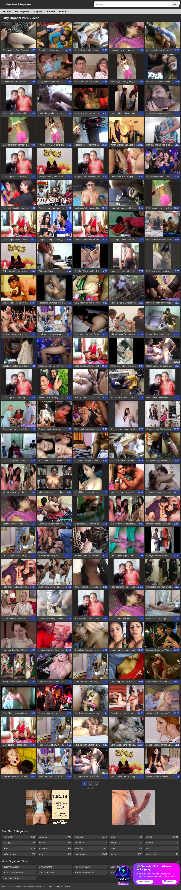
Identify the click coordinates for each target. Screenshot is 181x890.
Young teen (37, 11)
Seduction (63, 11)
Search (175, 4)
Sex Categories (22, 11)
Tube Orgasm (17, 4)
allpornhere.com (11, 867)
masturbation (91, 854)
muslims (55, 848)
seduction (91, 837)
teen (20, 848)
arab (127, 837)
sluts (127, 848)
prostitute (91, 843)
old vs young (20, 854)
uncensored (162, 854)
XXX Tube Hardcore (13, 872)
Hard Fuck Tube (11, 878)
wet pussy (127, 843)
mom (55, 854)
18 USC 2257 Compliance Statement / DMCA (53, 886)
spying (20, 843)
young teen (20, 837)
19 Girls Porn (45, 867)
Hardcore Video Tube (85, 872)
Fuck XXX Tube (82, 867)
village (55, 843)
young (162, 837)
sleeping (91, 848)
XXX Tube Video (47, 872)
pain (162, 848)
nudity (127, 854)
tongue (162, 843)
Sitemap (31, 886)
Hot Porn (7, 11)
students (55, 837)
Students (50, 11)
